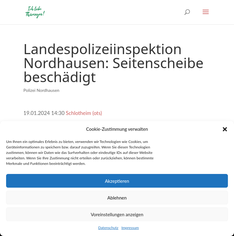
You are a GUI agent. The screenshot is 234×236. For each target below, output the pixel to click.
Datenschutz (108, 227)
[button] (225, 129)
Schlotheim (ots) (84, 113)
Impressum (130, 227)
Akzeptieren (117, 181)
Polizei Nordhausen (41, 90)
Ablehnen (116, 197)
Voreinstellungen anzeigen (117, 214)
